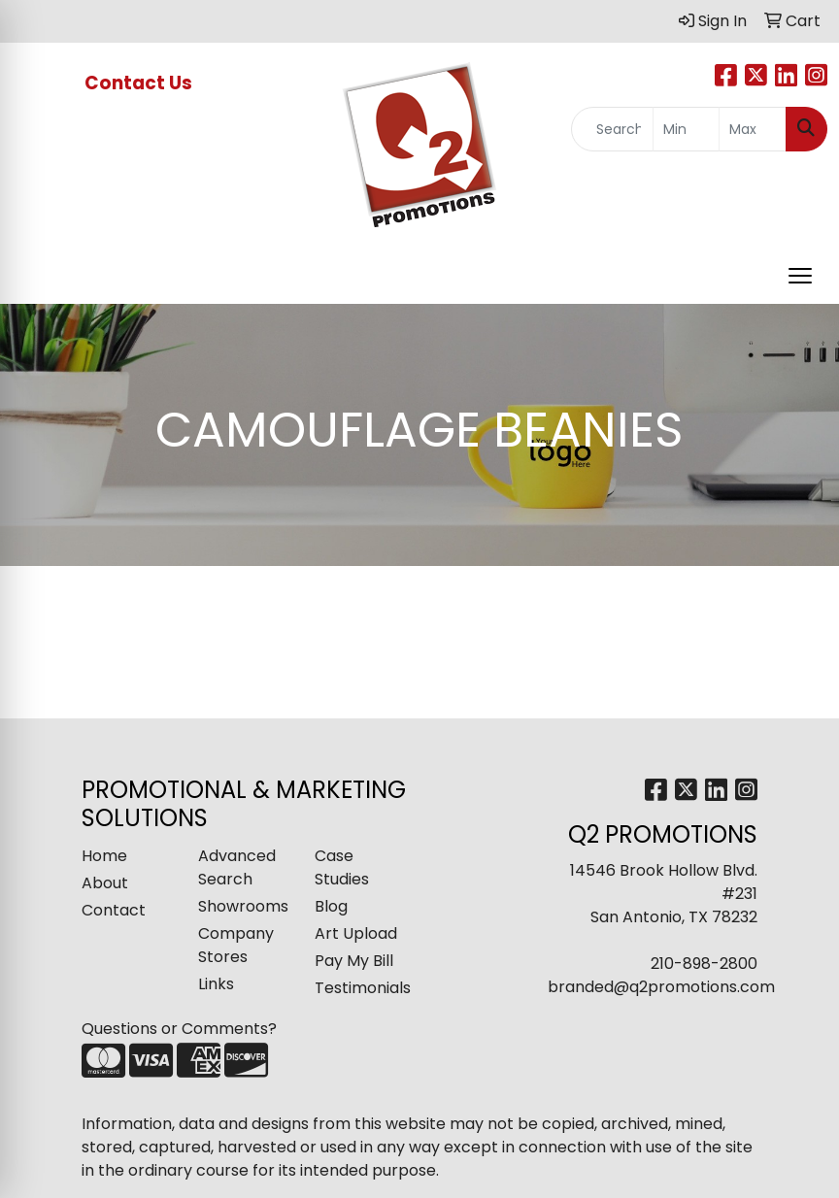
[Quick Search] (612, 129)
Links (216, 984)
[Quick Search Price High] (753, 129)
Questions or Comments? (179, 1028)
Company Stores (236, 945)
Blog (331, 906)
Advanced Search (237, 867)
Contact (114, 910)
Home (104, 856)
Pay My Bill (354, 960)
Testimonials (361, 988)
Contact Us (140, 83)
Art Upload (356, 933)
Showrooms (243, 906)
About (105, 883)
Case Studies (342, 867)
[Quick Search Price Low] (687, 129)
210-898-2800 (704, 963)
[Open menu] (800, 275)
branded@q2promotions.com (661, 987)
